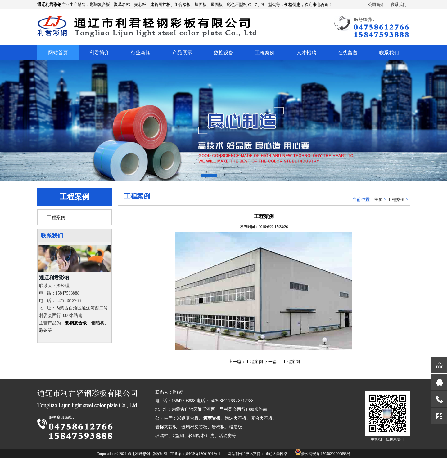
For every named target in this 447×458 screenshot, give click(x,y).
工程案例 (265, 52)
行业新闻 (141, 52)
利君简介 (99, 52)
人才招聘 (306, 52)
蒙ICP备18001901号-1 (202, 453)
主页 (378, 199)
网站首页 (58, 52)
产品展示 (182, 52)
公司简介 (376, 4)
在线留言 (348, 52)
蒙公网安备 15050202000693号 (325, 453)
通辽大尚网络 (276, 453)
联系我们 (399, 4)
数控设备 (223, 52)
